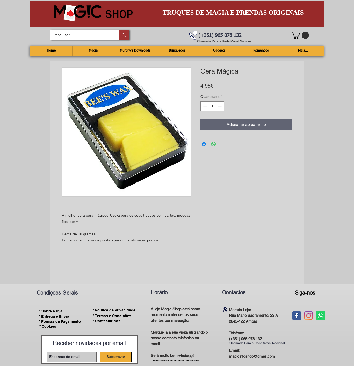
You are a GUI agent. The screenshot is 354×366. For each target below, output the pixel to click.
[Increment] (220, 106)
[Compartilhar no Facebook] (204, 144)
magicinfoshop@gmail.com (252, 356)
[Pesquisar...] (81, 35)
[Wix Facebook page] (296, 315)
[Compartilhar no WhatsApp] (214, 144)
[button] (300, 35)
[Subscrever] (116, 357)
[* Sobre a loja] (51, 311)
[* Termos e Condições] (112, 315)
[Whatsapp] (320, 315)
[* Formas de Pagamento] (60, 321)
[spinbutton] (212, 106)
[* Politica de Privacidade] (114, 310)
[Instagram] (308, 315)
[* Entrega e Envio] (54, 316)
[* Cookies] (47, 326)
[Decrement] (204, 106)
